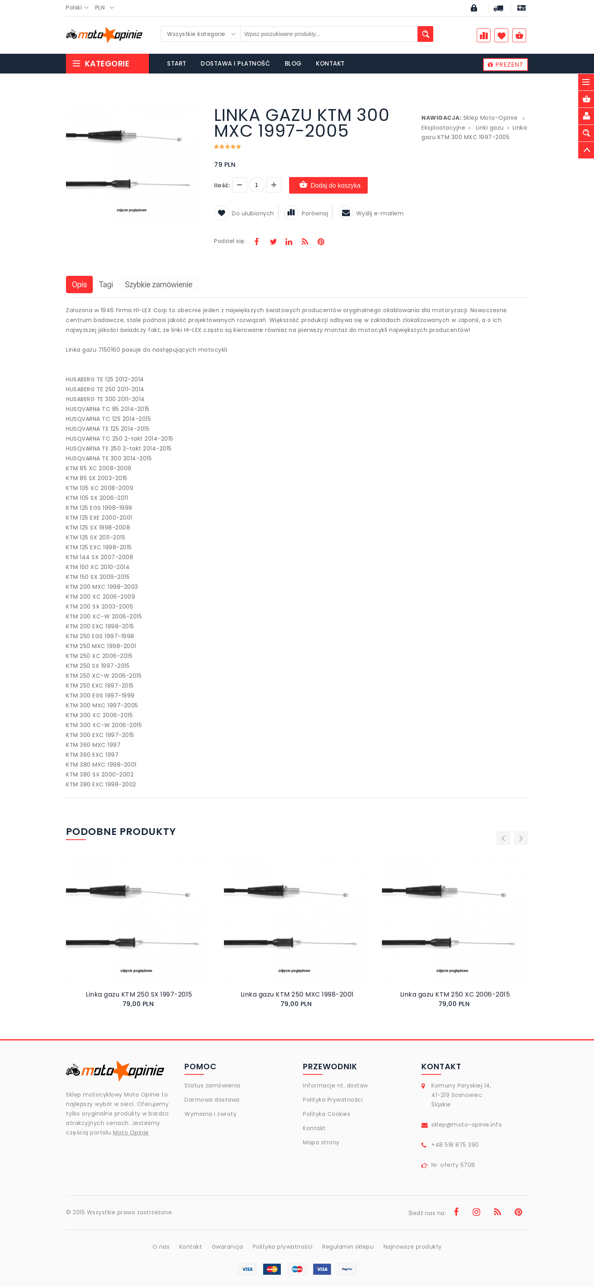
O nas (161, 1247)
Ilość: (222, 185)
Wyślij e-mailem (371, 213)
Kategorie (100, 63)
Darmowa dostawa (212, 1100)
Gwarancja (227, 1247)
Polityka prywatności (283, 1247)
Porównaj (306, 213)
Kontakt (314, 1128)
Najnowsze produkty (412, 1247)
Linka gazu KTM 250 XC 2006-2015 (455, 994)
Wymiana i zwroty (210, 1114)
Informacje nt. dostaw (335, 1085)
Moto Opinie (131, 1132)
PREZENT (506, 64)
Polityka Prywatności (333, 1100)
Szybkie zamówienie (158, 284)
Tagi (106, 284)
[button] (195, 108)
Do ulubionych (244, 213)
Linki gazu (490, 128)
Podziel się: (230, 241)
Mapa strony (321, 1142)
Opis (79, 284)
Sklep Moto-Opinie (490, 118)
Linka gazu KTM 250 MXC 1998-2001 (297, 994)
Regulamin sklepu (348, 1247)
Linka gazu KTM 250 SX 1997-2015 (139, 994)
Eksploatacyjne (443, 128)
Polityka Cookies (326, 1114)
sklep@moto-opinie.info (466, 1125)
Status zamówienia (212, 1085)
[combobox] (79, 8)
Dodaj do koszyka (328, 185)
